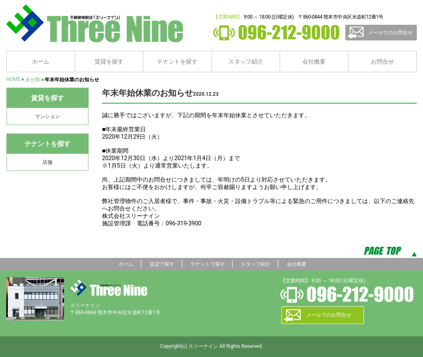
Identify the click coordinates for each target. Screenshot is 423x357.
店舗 (47, 162)
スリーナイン (108, 287)
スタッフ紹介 (245, 61)
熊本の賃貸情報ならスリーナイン (97, 23)
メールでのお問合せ (390, 32)
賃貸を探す (109, 61)
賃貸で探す (162, 264)
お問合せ (382, 61)
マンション (47, 116)
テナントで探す (207, 264)
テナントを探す (177, 61)
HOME (13, 79)
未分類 (32, 80)
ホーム (40, 61)
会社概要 (314, 61)
